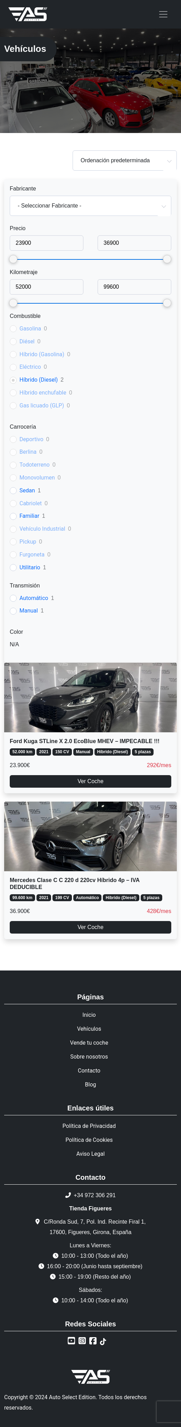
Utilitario (29, 567)
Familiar (29, 516)
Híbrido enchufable (42, 392)
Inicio (89, 1015)
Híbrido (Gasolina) (41, 354)
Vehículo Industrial (42, 528)
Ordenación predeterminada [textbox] (115, 160)
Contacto (89, 1070)
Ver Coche (90, 781)
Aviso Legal (90, 1154)
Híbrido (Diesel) (38, 379)
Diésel (27, 341)
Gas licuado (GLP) (41, 405)
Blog (90, 1084)
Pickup (27, 541)
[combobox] (125, 160)
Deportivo (31, 439)
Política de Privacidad (89, 1126)
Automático (33, 598)
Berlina (27, 452)
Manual (28, 610)
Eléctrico (30, 367)
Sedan (27, 490)
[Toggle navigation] (163, 14)
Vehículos (89, 1029)
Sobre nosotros (89, 1056)
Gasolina (30, 328)
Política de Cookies (89, 1140)
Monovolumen (37, 477)
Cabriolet (30, 503)
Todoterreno (34, 464)
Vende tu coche (89, 1042)
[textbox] (90, 205)
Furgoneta (31, 554)
